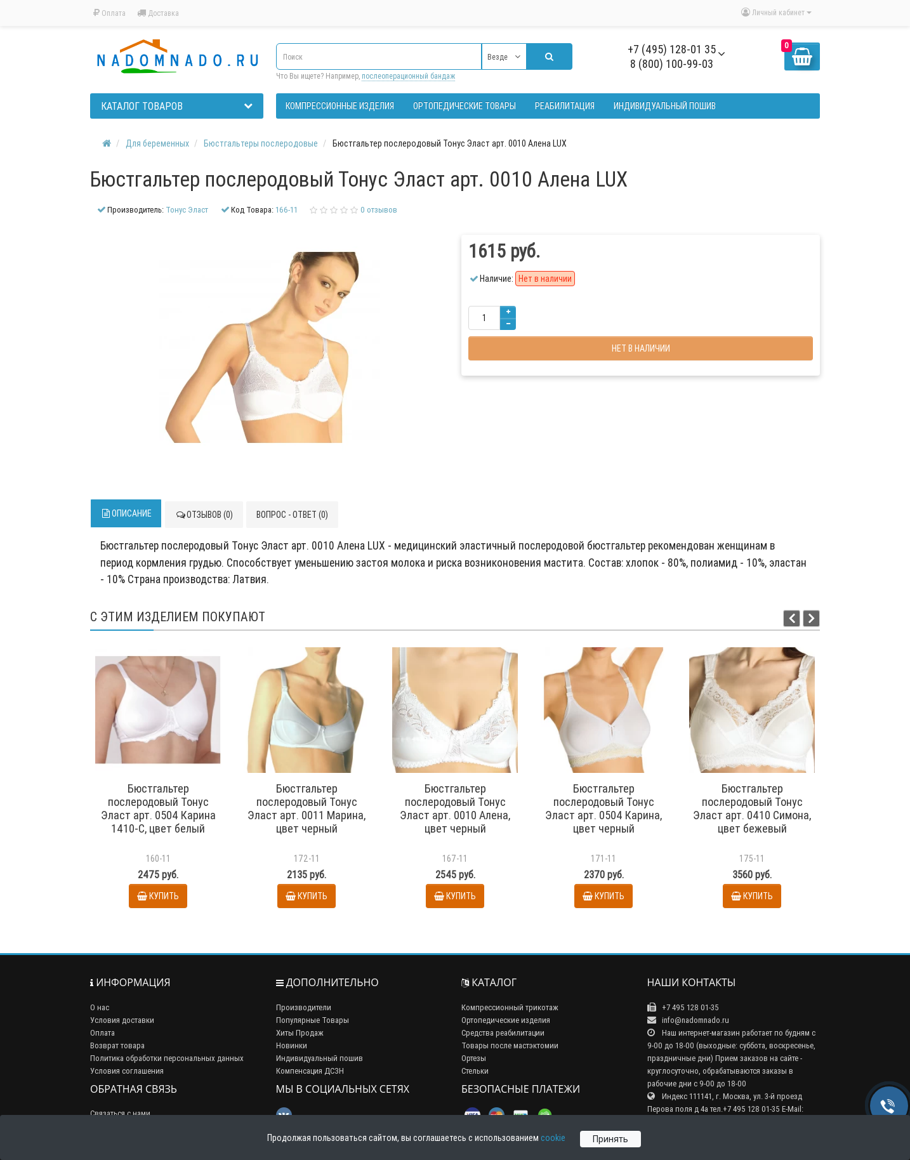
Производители (303, 1007)
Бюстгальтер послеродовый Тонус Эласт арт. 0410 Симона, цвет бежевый (752, 808)
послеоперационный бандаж (408, 76)
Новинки (291, 1045)
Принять (610, 1139)
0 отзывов (378, 209)
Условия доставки (122, 1020)
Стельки (475, 1070)
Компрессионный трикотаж (509, 1007)
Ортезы (473, 1058)
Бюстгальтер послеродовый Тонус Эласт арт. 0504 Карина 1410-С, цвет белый (158, 808)
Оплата (109, 13)
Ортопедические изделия (505, 1020)
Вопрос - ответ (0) (292, 514)
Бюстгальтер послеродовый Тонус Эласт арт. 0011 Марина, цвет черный (306, 808)
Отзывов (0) (204, 514)
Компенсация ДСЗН (310, 1070)
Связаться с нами (120, 1113)
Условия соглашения (127, 1070)
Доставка (158, 13)
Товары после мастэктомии (509, 1045)
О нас (99, 1007)
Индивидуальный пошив (319, 1058)
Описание (126, 513)
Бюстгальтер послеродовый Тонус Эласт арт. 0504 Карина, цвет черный (603, 808)
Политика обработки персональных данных (167, 1058)
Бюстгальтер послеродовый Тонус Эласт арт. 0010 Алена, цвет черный (455, 808)
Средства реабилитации (502, 1032)
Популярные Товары (312, 1020)
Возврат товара (117, 1045)
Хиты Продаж (300, 1032)
